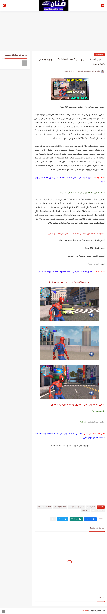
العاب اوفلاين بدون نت (76, 507)
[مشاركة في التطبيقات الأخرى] (53, 519)
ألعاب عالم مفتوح (97, 510)
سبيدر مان (85, 510)
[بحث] (4, 5)
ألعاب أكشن (99, 54)
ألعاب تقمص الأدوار (44, 507)
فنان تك (85, 611)
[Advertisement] (53, 30)
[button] (90, 519)
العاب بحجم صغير (60, 507)
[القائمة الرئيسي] (102, 5)
